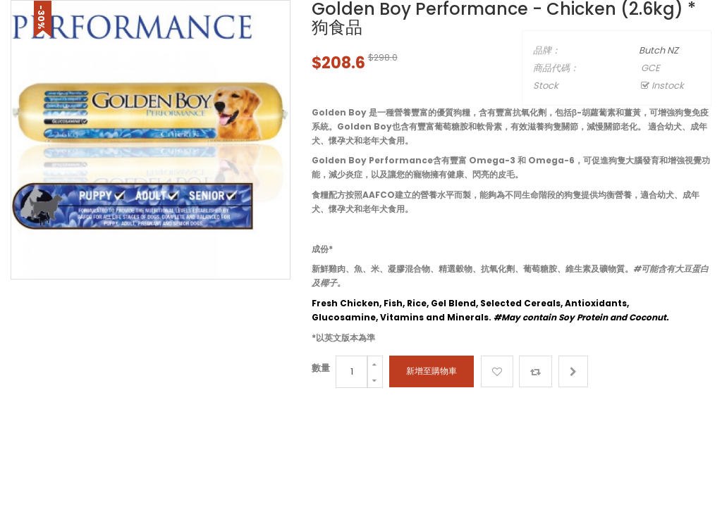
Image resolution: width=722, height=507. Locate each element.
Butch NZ (658, 50)
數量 (321, 368)
